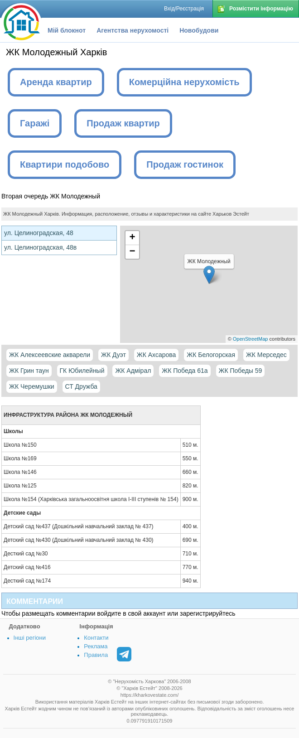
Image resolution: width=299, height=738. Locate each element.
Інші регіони (30, 637)
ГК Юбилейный (82, 370)
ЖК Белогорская (211, 354)
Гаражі (34, 123)
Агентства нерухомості (132, 30)
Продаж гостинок (184, 164)
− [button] (132, 252)
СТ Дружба (81, 386)
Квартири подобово (64, 164)
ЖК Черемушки (31, 386)
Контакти (96, 637)
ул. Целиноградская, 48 (38, 232)
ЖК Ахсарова (156, 354)
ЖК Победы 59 (240, 370)
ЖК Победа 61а (184, 370)
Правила (96, 654)
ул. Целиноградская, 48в (40, 247)
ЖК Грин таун (29, 370)
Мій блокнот (67, 30)
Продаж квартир (123, 123)
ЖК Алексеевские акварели (49, 354)
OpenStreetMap (250, 339)
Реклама (95, 646)
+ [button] (132, 238)
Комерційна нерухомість (184, 82)
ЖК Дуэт (113, 354)
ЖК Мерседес (266, 354)
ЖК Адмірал (133, 370)
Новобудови (198, 30)
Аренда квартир (56, 82)
